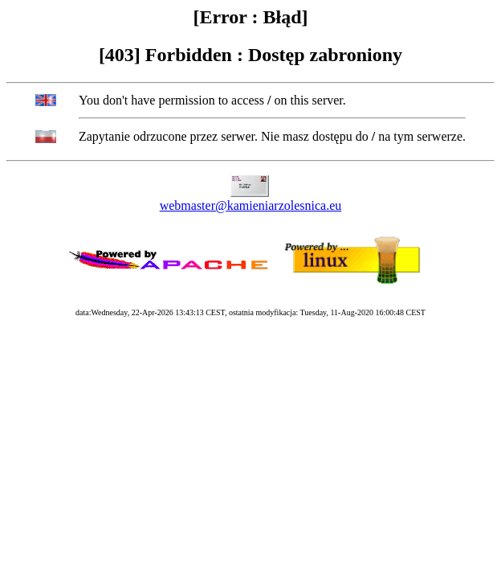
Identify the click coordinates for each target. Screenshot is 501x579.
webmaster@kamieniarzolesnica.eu (251, 205)
